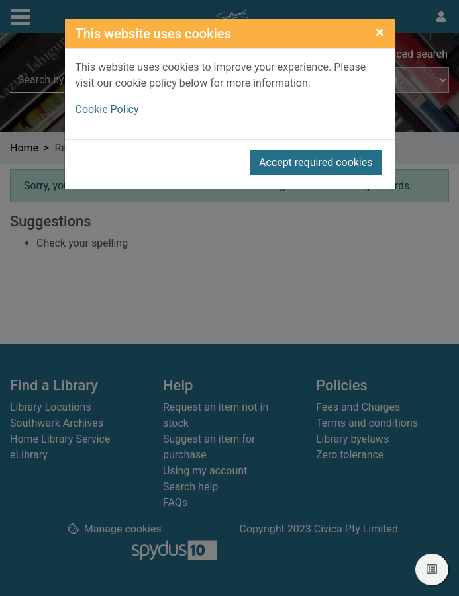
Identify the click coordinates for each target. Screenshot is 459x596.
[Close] (380, 32)
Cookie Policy (107, 109)
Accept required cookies (316, 162)
